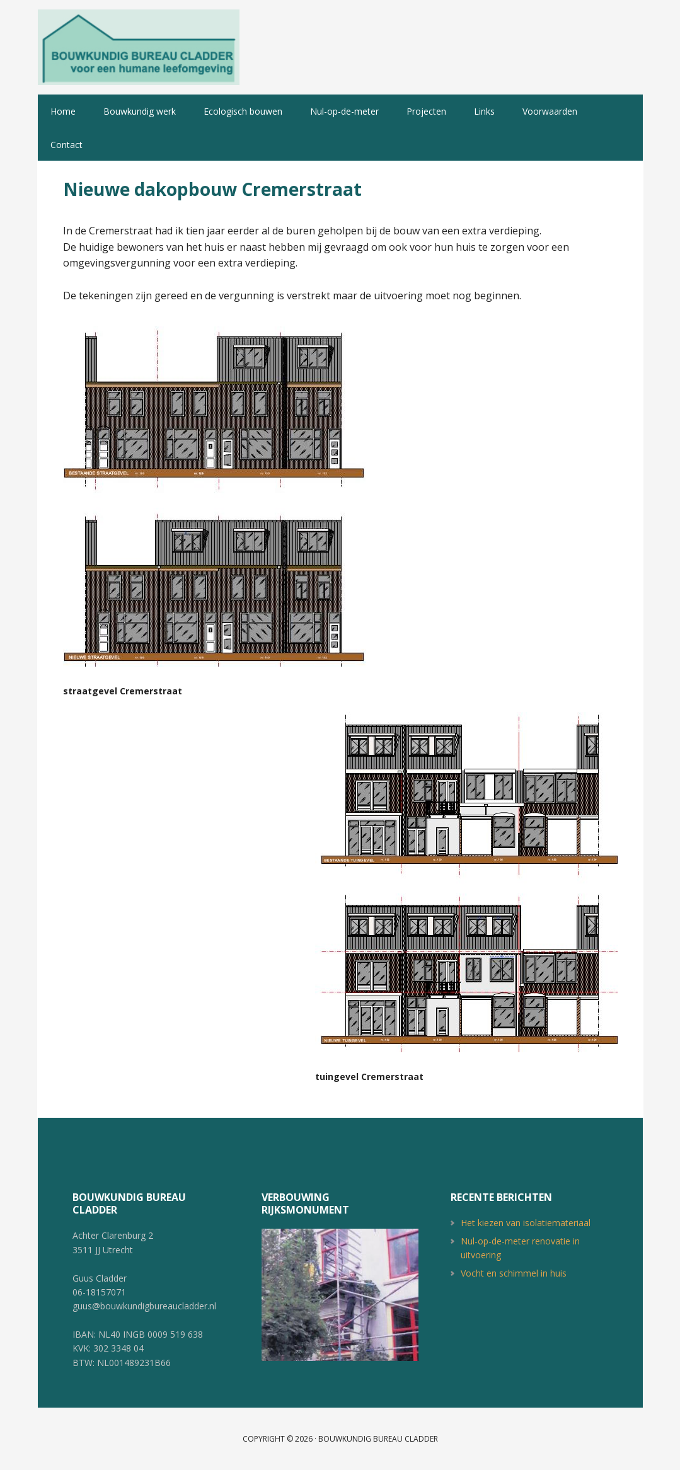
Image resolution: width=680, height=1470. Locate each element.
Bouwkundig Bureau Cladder (138, 47)
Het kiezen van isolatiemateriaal (526, 1223)
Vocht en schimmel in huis (514, 1273)
